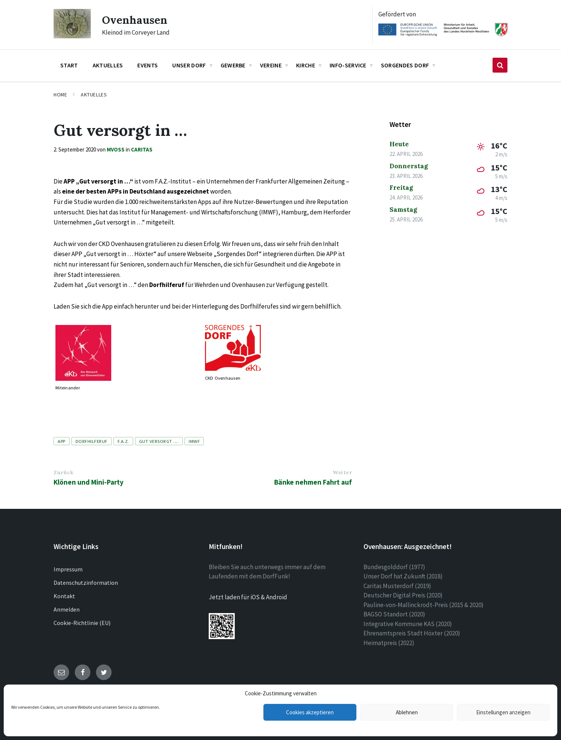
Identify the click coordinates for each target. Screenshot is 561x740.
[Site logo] (72, 36)
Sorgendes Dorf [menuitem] (405, 65)
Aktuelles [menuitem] (108, 65)
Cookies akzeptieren (310, 712)
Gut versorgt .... (159, 441)
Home (60, 94)
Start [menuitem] (69, 65)
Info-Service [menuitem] (348, 65)
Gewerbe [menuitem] (233, 65)
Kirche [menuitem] (305, 65)
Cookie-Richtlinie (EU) (82, 622)
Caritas (142, 149)
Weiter (342, 472)
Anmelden (67, 609)
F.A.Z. (123, 441)
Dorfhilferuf (92, 441)
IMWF (194, 441)
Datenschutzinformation (86, 582)
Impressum (68, 569)
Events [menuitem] (147, 65)
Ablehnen (407, 712)
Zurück (63, 472)
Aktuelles (94, 94)
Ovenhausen (135, 20)
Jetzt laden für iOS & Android (248, 597)
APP (61, 441)
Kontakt (64, 596)
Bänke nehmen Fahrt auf (313, 482)
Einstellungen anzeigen (503, 712)
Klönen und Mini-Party (89, 482)
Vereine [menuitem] (271, 65)
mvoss (116, 149)
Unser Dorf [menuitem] (189, 65)
